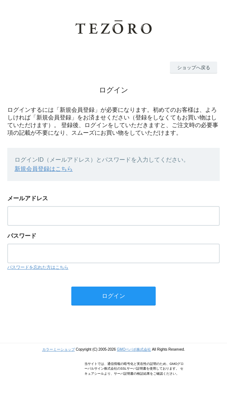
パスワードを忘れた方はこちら (37, 267)
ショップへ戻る (193, 67)
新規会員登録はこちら (44, 169)
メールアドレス (27, 198)
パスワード (21, 236)
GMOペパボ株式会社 (134, 349)
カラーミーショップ (58, 349)
